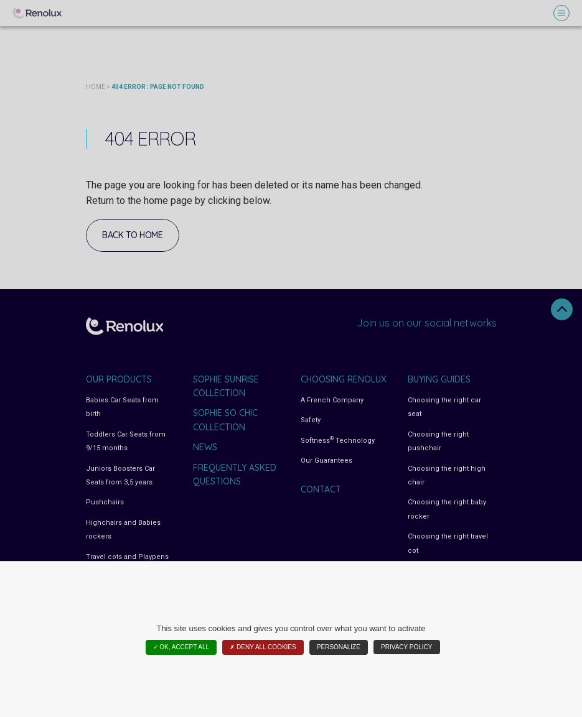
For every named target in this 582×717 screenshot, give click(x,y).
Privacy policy (406, 647)
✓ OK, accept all (181, 647)
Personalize (338, 647)
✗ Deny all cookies (263, 647)
